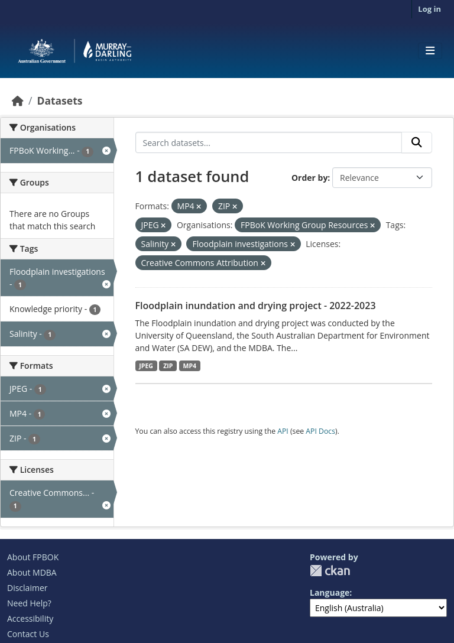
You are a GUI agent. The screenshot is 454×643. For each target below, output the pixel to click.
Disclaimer (27, 587)
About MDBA (32, 572)
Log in (429, 9)
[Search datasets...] (269, 142)
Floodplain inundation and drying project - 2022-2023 (255, 305)
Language (329, 592)
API (282, 431)
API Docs (320, 431)
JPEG (146, 366)
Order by (309, 177)
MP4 (190, 366)
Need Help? (29, 603)
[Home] (18, 100)
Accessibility (30, 618)
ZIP (168, 366)
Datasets (59, 100)
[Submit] (416, 142)
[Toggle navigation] (430, 51)
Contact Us (28, 633)
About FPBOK (33, 557)
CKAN (330, 570)
